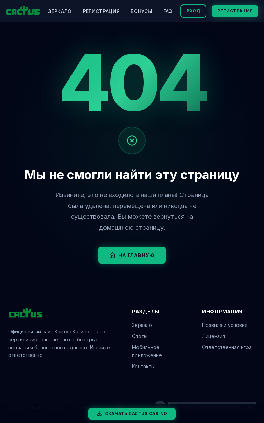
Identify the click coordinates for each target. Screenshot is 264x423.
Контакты (143, 366)
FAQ (168, 11)
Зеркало (60, 11)
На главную (132, 255)
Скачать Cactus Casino (132, 413)
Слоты (139, 336)
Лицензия (213, 336)
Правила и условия (225, 325)
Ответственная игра (227, 347)
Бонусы (141, 11)
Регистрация (101, 11)
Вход (193, 10)
